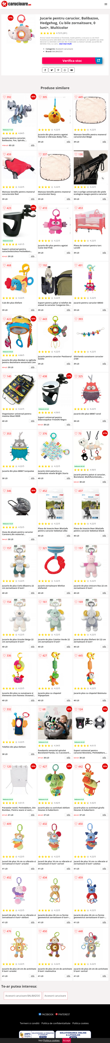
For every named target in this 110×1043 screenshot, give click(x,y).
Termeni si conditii (30, 1023)
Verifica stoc (82, 60)
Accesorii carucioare (55, 995)
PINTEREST (62, 1014)
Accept (66, 1040)
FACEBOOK (46, 1014)
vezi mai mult (65, 43)
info (32, 145)
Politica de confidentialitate (56, 1023)
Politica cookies (80, 1023)
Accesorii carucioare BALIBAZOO (22, 995)
